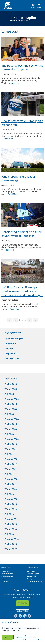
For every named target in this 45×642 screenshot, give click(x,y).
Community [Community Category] (10, 344)
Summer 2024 (12, 419)
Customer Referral (7, 576)
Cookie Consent (10, 622)
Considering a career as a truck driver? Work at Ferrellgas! (21, 233)
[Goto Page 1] (9, 320)
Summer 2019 (12, 519)
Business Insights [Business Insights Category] (14, 339)
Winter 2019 (11, 509)
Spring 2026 (11, 384)
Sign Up (29, 579)
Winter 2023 (11, 429)
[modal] (22, 630)
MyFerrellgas (31, 571)
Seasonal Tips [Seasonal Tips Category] (12, 359)
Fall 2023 (9, 434)
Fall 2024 (9, 414)
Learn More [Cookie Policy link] (32, 637)
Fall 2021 (9, 474)
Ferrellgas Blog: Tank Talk (35, 581)
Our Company (6, 571)
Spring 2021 (11, 484)
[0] (22, 611)
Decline (19, 637)
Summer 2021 (12, 479)
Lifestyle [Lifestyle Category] (9, 349)
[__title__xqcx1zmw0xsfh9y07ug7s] (7, 5)
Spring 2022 (11, 464)
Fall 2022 (9, 454)
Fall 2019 (9, 514)
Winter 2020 (11, 489)
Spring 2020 (11, 504)
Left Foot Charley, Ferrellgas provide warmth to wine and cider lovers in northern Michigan (22, 291)
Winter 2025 (11, 389)
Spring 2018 (11, 544)
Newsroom (4, 581)
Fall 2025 (9, 394)
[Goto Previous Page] (15, 320)
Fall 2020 (9, 494)
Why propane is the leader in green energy (19, 178)
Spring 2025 (11, 404)
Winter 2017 (11, 549)
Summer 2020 (12, 499)
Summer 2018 (12, 539)
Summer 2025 (12, 399)
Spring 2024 (11, 424)
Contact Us (22, 603)
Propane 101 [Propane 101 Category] (11, 354)
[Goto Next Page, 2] (29, 320)
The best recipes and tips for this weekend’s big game (22, 67)
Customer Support (33, 574)
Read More (14, 83)
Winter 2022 (11, 449)
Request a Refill (32, 576)
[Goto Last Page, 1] (35, 320)
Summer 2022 (12, 459)
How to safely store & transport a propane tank (22, 122)
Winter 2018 (11, 529)
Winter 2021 (11, 469)
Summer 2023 (12, 439)
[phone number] (33, 6)
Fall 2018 (9, 534)
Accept (7, 637)
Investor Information (7, 574)
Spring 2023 (11, 444)
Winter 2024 (11, 409)
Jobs (3, 579)
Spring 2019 (11, 524)
